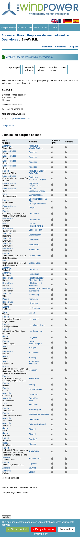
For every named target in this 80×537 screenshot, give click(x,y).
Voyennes (33, 463)
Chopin (32, 207)
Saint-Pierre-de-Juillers (39, 414)
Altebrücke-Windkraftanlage (36, 147)
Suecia (5, 336)
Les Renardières (36, 331)
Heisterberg (34, 274)
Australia (6, 457)
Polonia (5, 299)
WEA (64, 67)
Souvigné (33, 439)
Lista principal (12, 67)
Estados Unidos (9, 151)
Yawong (32, 468)
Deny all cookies (43, 529)
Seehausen (34, 419)
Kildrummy (33, 303)
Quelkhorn (33, 394)
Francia (5, 171)
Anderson (33, 162)
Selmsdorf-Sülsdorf (37, 424)
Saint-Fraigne (35, 409)
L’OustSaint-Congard (35, 342)
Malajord (32, 347)
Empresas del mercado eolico (48, 35)
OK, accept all (17, 529)
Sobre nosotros (40, 27)
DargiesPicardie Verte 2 (36, 224)
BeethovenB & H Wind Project (37, 178)
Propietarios (53, 69)
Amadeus (33, 152)
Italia (4, 194)
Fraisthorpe (34, 249)
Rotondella (33, 404)
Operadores (10, 39)
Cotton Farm (34, 220)
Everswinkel (34, 240)
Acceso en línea (25, 27)
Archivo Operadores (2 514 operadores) (29, 57)
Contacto (53, 27)
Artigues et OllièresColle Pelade (37, 172)
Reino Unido (7, 218)
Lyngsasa (33, 337)
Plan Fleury (34, 378)
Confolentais (34, 213)
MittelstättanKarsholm (34, 362)
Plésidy (32, 384)
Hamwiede (33, 269)
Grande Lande (35, 256)
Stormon (32, 444)
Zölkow (32, 472)
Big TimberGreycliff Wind (35, 184)
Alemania (6, 146)
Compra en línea (8, 27)
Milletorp (32, 357)
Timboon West (35, 458)
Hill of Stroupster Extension (36, 284)
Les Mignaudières (37, 325)
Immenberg (34, 295)
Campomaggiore (36, 195)
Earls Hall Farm (36, 230)
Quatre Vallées (35, 389)
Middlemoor (34, 352)
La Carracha (34, 308)
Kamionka (33, 299)
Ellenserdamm (35, 235)
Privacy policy (40, 533)
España (5, 307)
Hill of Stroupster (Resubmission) (36, 279)
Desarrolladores (28, 69)
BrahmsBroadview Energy (37, 190)
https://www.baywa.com (20, 118)
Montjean (33, 370)
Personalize (66, 529)
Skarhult (32, 429)
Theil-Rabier (34, 451)
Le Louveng (34, 319)
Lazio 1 (32, 313)
